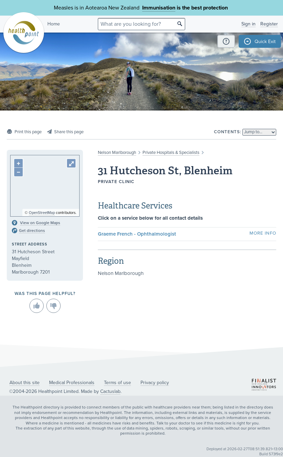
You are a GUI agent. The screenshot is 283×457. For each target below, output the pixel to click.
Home (53, 24)
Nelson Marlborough (117, 152)
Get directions (32, 230)
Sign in (248, 24)
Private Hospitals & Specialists (171, 152)
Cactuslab (110, 391)
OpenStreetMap (42, 213)
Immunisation (158, 7)
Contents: (227, 132)
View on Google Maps (40, 222)
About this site (24, 382)
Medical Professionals (71, 382)
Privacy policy (154, 382)
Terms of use (117, 382)
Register (269, 24)
